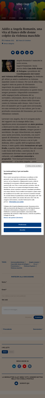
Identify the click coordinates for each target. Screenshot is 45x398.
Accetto (22, 230)
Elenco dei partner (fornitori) (13, 217)
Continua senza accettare (33, 166)
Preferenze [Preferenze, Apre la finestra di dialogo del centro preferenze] (22, 224)
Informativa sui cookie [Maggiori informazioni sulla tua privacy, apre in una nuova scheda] (16, 202)
